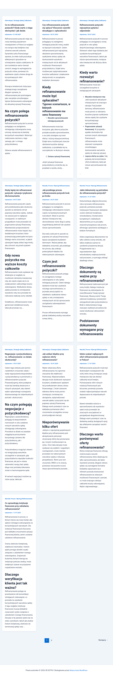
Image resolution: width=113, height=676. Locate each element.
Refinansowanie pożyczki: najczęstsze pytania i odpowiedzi (93, 31)
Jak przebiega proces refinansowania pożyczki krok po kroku (54, 199)
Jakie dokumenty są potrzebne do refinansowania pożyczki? (93, 199)
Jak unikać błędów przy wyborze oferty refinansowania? (54, 368)
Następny (102, 655)
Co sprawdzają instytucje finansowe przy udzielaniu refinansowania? (18, 520)
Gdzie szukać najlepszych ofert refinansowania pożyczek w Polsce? (93, 368)
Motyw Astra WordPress (78, 670)
